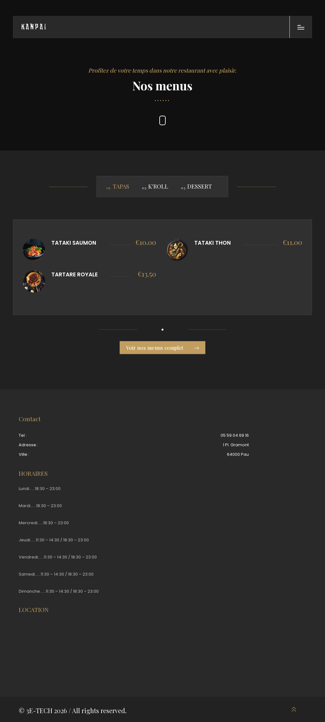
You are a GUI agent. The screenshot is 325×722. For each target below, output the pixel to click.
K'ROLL (158, 186)
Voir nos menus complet (162, 349)
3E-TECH (39, 710)
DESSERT (199, 186)
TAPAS (121, 186)
